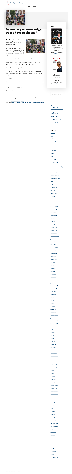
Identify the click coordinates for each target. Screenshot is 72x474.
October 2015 (54, 256)
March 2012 (54, 382)
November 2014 (54, 288)
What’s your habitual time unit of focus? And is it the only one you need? (57, 107)
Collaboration (54, 139)
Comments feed (54, 454)
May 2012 (53, 376)
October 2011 (54, 397)
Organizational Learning (57, 166)
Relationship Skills (15, 101)
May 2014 (53, 306)
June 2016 (53, 239)
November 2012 (54, 359)
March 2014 (53, 312)
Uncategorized (54, 193)
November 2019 (54, 209)
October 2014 (54, 291)
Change (52, 136)
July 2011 (53, 405)
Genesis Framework (32, 471)
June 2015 (53, 268)
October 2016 (54, 233)
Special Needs (54, 187)
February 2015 (54, 280)
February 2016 (54, 247)
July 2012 (53, 370)
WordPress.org (54, 457)
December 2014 (54, 285)
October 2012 (54, 361)
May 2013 (53, 341)
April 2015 (53, 274)
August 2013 (54, 332)
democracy (29, 102)
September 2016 (55, 236)
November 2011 (54, 394)
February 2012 (54, 385)
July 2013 (53, 335)
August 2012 (54, 367)
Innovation (53, 147)
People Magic (54, 172)
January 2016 (54, 250)
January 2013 (54, 353)
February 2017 (54, 227)
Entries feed (53, 451)
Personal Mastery (55, 175)
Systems (22, 101)
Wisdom (53, 196)
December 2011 (54, 391)
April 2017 (53, 221)
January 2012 (54, 388)
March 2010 (54, 438)
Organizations (54, 169)
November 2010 (54, 426)
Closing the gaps (55, 116)
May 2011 (53, 411)
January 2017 (54, 230)
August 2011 (53, 402)
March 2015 (53, 277)
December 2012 (54, 356)
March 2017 (53, 224)
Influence (53, 144)
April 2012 (53, 379)
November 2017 (54, 215)
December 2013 (54, 321)
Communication (55, 141)
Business (53, 133)
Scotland (53, 184)
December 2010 (54, 423)
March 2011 (53, 417)
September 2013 (55, 329)
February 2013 (54, 350)
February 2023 (54, 206)
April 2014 (53, 309)
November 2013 (54, 323)
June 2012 (53, 373)
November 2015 (54, 253)
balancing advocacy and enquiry (19, 102)
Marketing (53, 159)
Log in (52, 448)
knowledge (41, 102)
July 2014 (53, 300)
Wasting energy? (55, 122)
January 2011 (54, 420)
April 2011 (53, 414)
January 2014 (54, 318)
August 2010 (54, 429)
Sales (52, 181)
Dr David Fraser (35, 102)
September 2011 (54, 400)
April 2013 (53, 344)
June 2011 (53, 408)
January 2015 (54, 282)
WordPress (39, 471)
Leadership (53, 153)
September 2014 (54, 294)
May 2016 (53, 242)
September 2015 (54, 259)
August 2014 (54, 297)
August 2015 (54, 262)
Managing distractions (56, 119)
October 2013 (54, 326)
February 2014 (54, 315)
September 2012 (55, 364)
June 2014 (53, 303)
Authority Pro (23, 471)
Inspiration (53, 150)
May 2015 (53, 271)
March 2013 (54, 347)
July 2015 (53, 265)
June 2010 (53, 432)
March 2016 (54, 244)
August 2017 (53, 218)
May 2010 (53, 435)
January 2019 (54, 212)
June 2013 (53, 338)
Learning (53, 156)
